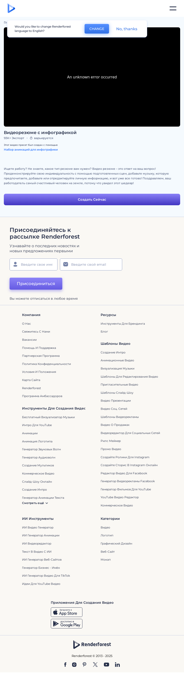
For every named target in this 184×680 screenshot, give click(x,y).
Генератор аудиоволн (38, 457)
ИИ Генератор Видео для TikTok (46, 575)
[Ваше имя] (34, 264)
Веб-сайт (108, 551)
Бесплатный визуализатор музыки (48, 417)
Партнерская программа (41, 356)
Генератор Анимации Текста (43, 497)
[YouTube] (106, 665)
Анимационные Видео (117, 360)
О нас (26, 323)
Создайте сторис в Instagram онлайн (129, 465)
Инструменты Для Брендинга (123, 323)
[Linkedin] (117, 665)
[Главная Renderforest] (11, 8)
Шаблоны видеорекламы (120, 417)
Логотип (107, 535)
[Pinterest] (84, 665)
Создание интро (113, 352)
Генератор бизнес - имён (41, 567)
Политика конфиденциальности (46, 364)
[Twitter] (95, 665)
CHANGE (96, 29)
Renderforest (31, 388)
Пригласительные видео (119, 384)
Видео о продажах (115, 425)
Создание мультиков (38, 465)
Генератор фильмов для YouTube (126, 489)
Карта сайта (31, 380)
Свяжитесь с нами (36, 331)
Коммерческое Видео (117, 505)
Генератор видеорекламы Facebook (128, 481)
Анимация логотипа (37, 441)
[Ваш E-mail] (91, 264)
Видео (105, 527)
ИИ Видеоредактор (36, 543)
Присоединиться (36, 283)
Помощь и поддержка (39, 348)
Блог (104, 331)
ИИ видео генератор (37, 527)
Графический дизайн (116, 543)
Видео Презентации (116, 400)
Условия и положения (39, 372)
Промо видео (111, 449)
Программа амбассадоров (42, 396)
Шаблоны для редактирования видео (129, 376)
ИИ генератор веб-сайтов (42, 559)
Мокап (106, 559)
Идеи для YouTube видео (41, 584)
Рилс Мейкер (111, 441)
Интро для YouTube (37, 425)
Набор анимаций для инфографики (31, 149)
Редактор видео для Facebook (124, 473)
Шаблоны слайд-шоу (117, 392)
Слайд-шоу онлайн (37, 481)
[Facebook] (65, 665)
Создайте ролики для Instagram (125, 457)
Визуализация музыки (117, 368)
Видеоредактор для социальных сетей (130, 433)
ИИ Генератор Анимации (40, 535)
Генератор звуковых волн (41, 449)
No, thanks (126, 29)
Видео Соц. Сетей (114, 408)
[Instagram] (74, 665)
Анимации (30, 433)
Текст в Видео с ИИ (37, 551)
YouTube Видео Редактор (120, 497)
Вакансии (29, 339)
